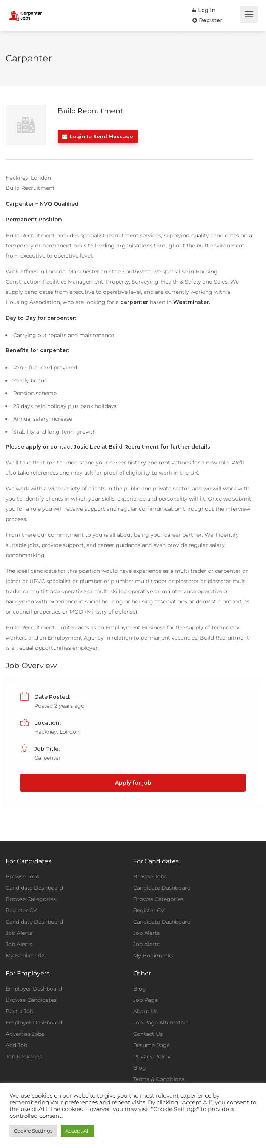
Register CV (21, 910)
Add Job (16, 1045)
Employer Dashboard (34, 988)
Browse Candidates (31, 1000)
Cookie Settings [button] (33, 1131)
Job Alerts (19, 933)
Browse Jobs (22, 876)
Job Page (145, 1000)
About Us (145, 1011)
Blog (139, 988)
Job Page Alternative (160, 1022)
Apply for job (133, 782)
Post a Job (19, 1011)
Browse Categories (31, 899)
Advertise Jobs (25, 1033)
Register (207, 20)
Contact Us (148, 1033)
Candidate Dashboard (34, 887)
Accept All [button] (77, 1131)
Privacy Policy (152, 1056)
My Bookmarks (26, 955)
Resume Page (151, 1045)
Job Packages (24, 1056)
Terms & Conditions (159, 1079)
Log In (203, 10)
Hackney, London (57, 731)
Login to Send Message (97, 136)
